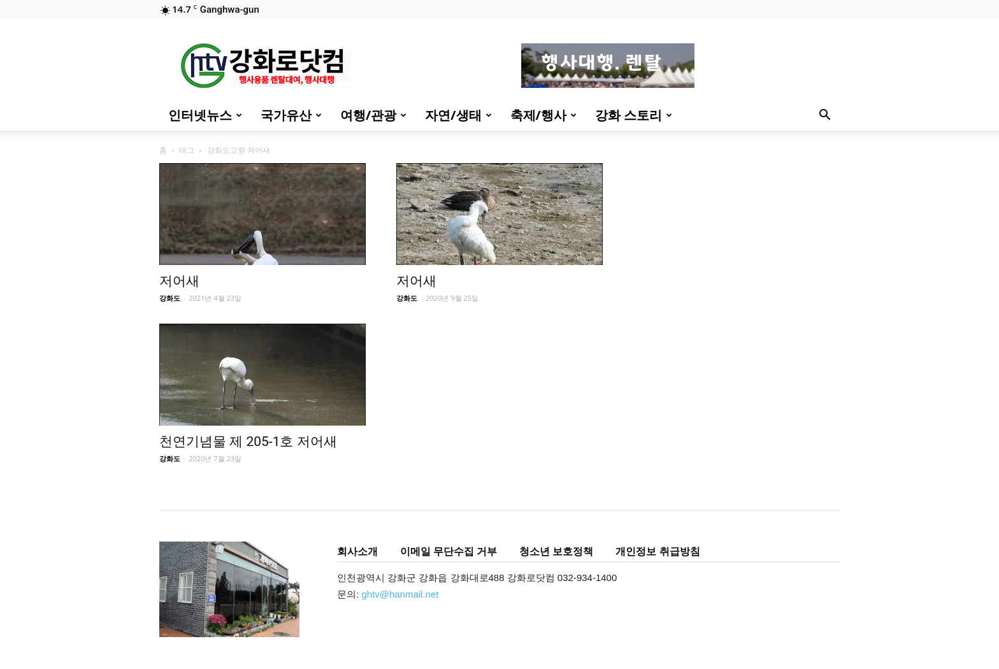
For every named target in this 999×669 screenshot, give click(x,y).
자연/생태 (458, 115)
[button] (824, 116)
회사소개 (357, 551)
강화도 (169, 298)
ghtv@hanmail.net (399, 594)
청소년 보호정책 (556, 551)
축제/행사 (543, 115)
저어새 (179, 281)
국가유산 (291, 115)
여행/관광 (373, 115)
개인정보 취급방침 (657, 551)
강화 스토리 (633, 115)
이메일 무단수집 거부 (448, 551)
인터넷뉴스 (205, 115)
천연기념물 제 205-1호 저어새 (248, 441)
